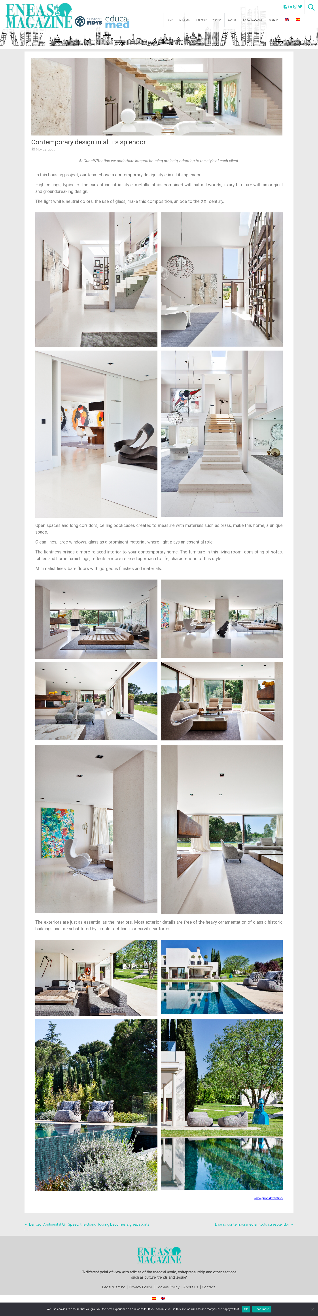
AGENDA (232, 20)
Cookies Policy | (169, 1287)
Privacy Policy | (142, 1287)
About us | (192, 1287)
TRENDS (217, 20)
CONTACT (273, 20)
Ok (246, 1309)
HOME (169, 20)
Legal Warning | (115, 1287)
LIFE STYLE (201, 20)
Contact (208, 1287)
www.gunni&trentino (268, 1198)
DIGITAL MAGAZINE (252, 20)
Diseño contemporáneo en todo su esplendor (254, 1224)
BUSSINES (184, 20)
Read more (261, 1309)
